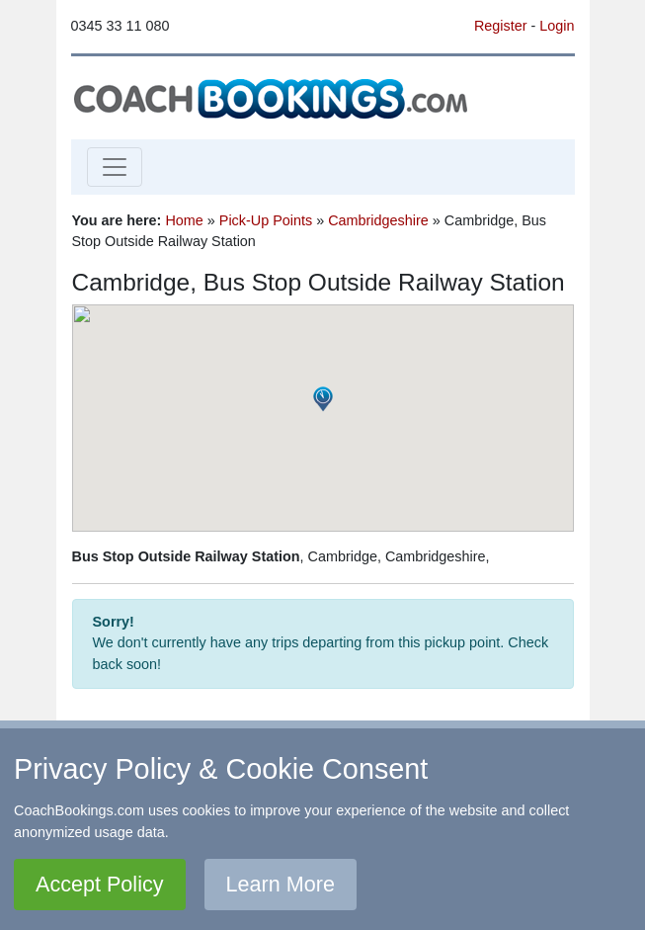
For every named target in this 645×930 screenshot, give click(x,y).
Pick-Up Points (265, 220)
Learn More (280, 884)
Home (183, 220)
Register (500, 26)
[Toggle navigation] (114, 167)
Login (556, 26)
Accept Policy (100, 884)
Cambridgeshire (378, 220)
